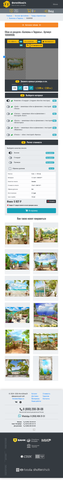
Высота (25, 86)
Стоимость (46, 396)
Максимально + (48, 41)
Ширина (14, 86)
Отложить (51, 203)
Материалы (36, 401)
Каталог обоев (31, 25)
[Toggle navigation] (55, 4)
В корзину (31, 212)
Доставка (35, 398)
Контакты (46, 401)
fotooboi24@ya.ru (18, 401)
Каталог (34, 396)
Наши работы (36, 403)
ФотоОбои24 (19, 2)
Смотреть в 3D (36, 45)
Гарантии (46, 398)
